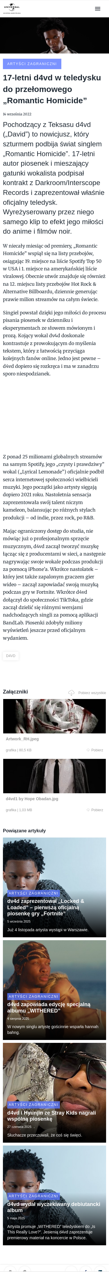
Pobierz (95, 750)
